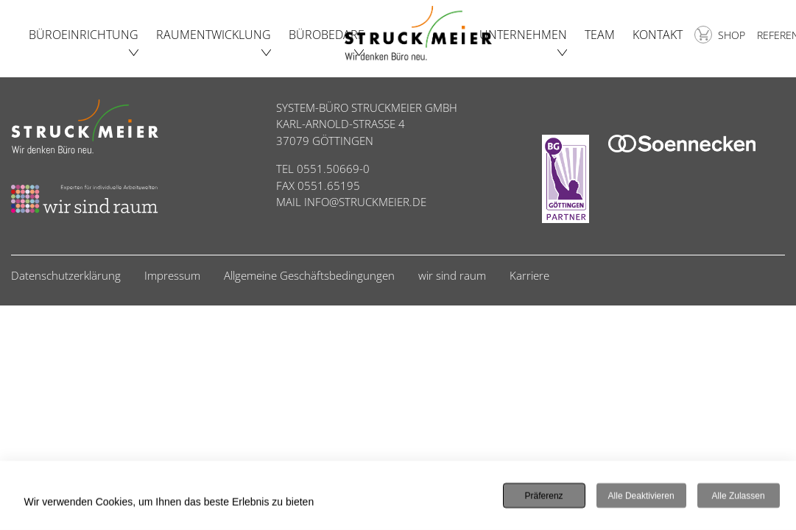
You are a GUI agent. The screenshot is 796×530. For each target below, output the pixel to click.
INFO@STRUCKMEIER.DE (365, 201)
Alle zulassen (738, 496)
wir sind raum (452, 275)
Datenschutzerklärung (66, 275)
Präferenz (544, 496)
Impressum (172, 275)
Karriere (529, 275)
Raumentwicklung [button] (213, 34)
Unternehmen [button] (523, 34)
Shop (719, 34)
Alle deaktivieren (641, 496)
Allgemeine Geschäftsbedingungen (309, 275)
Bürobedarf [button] (326, 34)
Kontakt (658, 34)
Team (600, 34)
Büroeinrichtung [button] (83, 34)
